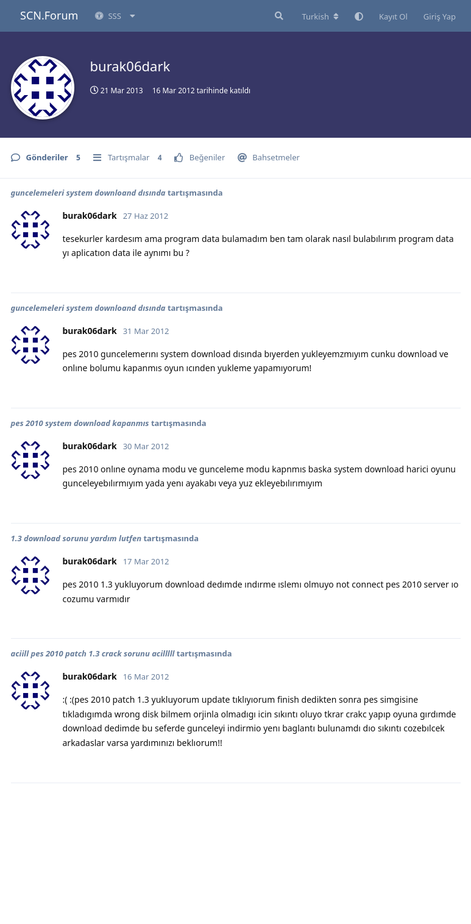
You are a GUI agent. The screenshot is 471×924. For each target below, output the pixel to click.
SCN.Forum (49, 15)
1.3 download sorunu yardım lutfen (76, 538)
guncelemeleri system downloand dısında (88, 192)
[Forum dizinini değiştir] (320, 16)
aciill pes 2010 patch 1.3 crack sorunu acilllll (93, 653)
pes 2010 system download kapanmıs (80, 423)
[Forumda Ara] (278, 16)
